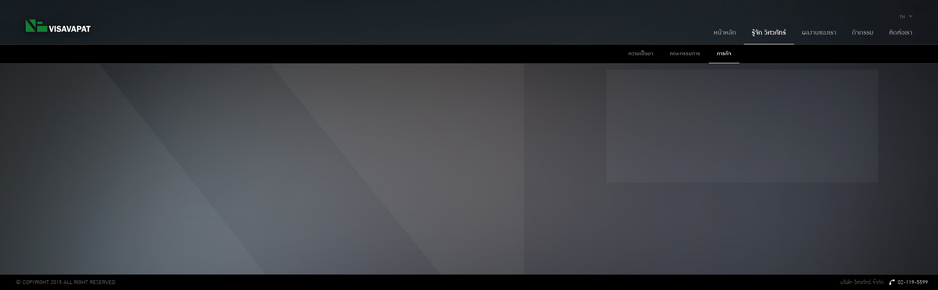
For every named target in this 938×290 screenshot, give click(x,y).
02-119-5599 (909, 282)
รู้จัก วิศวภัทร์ (769, 33)
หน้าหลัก (725, 33)
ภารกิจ (724, 54)
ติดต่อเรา (900, 33)
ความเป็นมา (640, 54)
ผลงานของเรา (819, 33)
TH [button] (907, 17)
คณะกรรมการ (685, 54)
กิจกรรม (862, 33)
